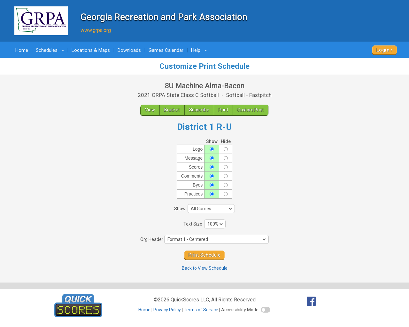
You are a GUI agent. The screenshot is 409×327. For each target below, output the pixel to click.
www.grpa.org (96, 30)
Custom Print (250, 109)
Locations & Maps (91, 50)
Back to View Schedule (205, 268)
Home (21, 50)
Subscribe (199, 109)
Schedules (51, 50)
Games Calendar (166, 50)
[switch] (265, 310)
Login (383, 50)
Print (223, 109)
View (150, 109)
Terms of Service (201, 309)
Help (200, 50)
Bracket (172, 109)
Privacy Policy (167, 309)
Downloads (129, 50)
